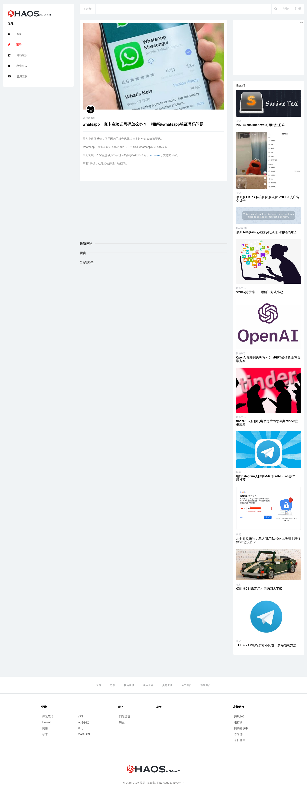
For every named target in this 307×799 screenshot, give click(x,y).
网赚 (45, 728)
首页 (15, 33)
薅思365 (239, 716)
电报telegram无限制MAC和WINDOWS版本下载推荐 (267, 478)
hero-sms (154, 155)
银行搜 (238, 722)
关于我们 (186, 685)
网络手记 (241, 288)
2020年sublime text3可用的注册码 (260, 125)
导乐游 (238, 734)
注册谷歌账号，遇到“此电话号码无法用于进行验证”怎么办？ (268, 540)
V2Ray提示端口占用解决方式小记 (259, 292)
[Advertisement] (153, 214)
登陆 (286, 9)
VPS (80, 716)
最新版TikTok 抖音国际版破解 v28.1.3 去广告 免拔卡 (267, 199)
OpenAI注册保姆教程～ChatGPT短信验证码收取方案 (268, 359)
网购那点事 (241, 728)
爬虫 (122, 722)
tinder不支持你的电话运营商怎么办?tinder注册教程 (267, 422)
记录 (15, 44)
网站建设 (18, 55)
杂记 (238, 121)
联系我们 (206, 685)
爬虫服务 (17, 65)
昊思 (142, 782)
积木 (238, 584)
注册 (298, 9)
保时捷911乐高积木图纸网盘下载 (259, 589)
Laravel (46, 722)
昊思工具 (18, 76)
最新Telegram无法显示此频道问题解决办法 (266, 232)
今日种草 (239, 740)
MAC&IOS (241, 228)
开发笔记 (47, 716)
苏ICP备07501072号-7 (170, 782)
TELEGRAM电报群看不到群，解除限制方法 (266, 645)
